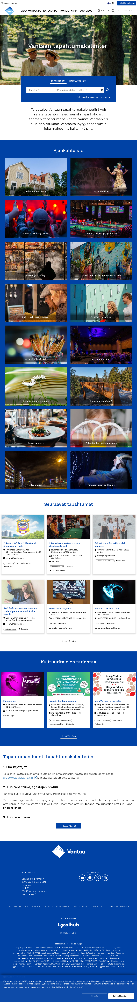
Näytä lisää (70, 641)
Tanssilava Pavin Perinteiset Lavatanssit (44, 966)
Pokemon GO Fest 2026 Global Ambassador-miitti (84, 947)
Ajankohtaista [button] (31, 11)
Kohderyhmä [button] (68, 11)
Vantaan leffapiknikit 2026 (47, 947)
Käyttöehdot (81, 907)
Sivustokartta (99, 907)
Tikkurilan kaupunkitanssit (68, 956)
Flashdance (70, 958)
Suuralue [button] (86, 11)
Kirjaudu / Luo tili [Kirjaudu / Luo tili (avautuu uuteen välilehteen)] (68, 826)
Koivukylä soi (85, 950)
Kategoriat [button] (50, 11)
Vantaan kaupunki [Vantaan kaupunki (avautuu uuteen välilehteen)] (9, 3)
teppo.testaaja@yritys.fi (18, 777)
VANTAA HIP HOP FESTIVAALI (92, 958)
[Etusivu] (9, 10)
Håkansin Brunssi (73, 966)
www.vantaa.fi (29, 894)
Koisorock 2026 (60, 961)
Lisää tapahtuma (127, 3)
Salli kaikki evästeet (121, 996)
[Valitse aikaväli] (102, 90)
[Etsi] (115, 11)
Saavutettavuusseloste (57, 907)
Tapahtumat (58, 81)
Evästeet (36, 907)
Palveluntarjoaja (119, 907)
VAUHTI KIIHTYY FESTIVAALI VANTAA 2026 (89, 961)
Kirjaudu (129, 11)
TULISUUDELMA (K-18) (39, 961)
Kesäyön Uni (90, 966)
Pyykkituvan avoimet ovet (111, 966)
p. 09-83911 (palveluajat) (34, 882)
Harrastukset (77, 81)
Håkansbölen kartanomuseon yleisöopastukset (55, 950)
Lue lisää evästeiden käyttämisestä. (67, 987)
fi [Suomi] (111, 3)
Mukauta (94, 996)
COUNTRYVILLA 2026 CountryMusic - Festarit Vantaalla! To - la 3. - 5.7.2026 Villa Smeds (66, 953)
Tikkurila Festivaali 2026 (94, 956)
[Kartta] (103, 11)
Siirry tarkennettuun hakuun (92, 97)
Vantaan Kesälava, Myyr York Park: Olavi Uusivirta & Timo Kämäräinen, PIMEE (69, 964)
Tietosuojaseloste (18, 907)
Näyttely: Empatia (24, 947)
